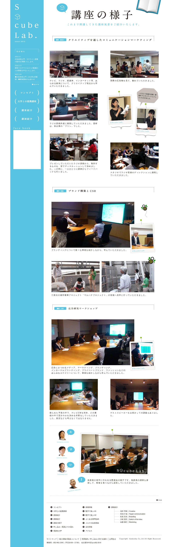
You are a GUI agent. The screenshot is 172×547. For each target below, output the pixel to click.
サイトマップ (52, 539)
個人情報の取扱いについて (69, 539)
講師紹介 (56, 519)
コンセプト (57, 507)
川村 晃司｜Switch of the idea (131, 519)
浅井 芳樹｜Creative (127, 511)
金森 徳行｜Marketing (128, 522)
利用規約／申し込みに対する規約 (94, 539)
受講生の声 (57, 531)
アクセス (89, 531)
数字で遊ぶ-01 (91, 511)
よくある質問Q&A (92, 519)
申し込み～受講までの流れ (63, 527)
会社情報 (89, 527)
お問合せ (112, 539)
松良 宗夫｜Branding (128, 517)
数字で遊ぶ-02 (91, 515)
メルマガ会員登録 (92, 523)
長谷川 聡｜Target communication (132, 514)
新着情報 (89, 507)
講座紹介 (56, 515)
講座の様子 (57, 523)
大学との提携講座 (60, 511)
